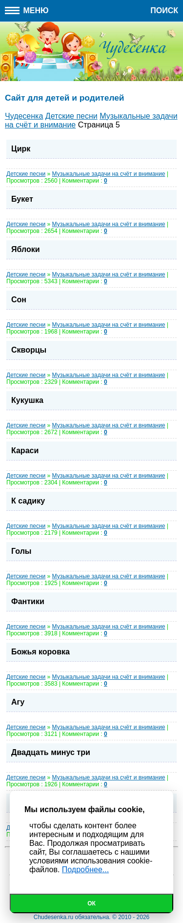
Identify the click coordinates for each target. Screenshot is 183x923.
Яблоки (25, 249)
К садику (28, 501)
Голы (21, 551)
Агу (17, 702)
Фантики (27, 601)
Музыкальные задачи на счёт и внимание (108, 173)
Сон (18, 299)
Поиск (164, 10)
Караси (25, 450)
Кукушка (27, 400)
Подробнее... (85, 869)
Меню (27, 10)
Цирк (20, 149)
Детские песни (25, 173)
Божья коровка (40, 652)
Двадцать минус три (50, 752)
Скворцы (28, 350)
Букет (22, 199)
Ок (91, 903)
